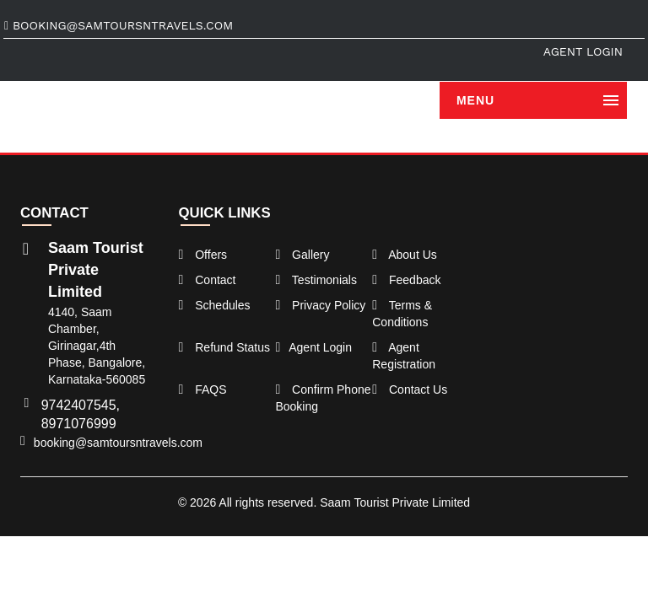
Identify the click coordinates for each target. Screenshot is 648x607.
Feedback (406, 280)
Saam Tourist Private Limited (395, 502)
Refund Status (224, 347)
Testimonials (316, 280)
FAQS (203, 389)
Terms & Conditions (402, 313)
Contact (207, 280)
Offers (203, 254)
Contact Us (409, 389)
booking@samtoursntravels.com (118, 25)
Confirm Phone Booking (322, 398)
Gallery (302, 254)
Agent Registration (403, 356)
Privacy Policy (320, 305)
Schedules (215, 305)
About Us (404, 254)
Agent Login (583, 51)
